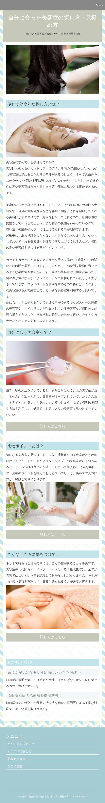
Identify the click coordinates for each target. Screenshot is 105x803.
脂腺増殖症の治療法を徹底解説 (32, 696)
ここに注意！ (16, 766)
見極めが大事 (16, 759)
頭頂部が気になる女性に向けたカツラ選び (42, 673)
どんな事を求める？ (21, 744)
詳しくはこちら (52, 426)
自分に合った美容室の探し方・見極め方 (52, 21)
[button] (52, 5)
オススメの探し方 (19, 751)
